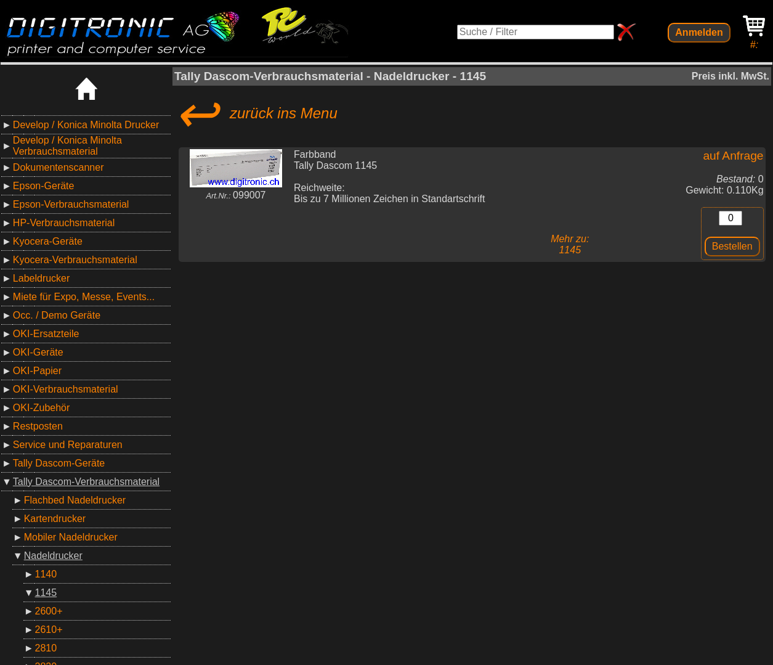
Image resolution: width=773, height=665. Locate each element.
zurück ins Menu (256, 113)
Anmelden (698, 32)
